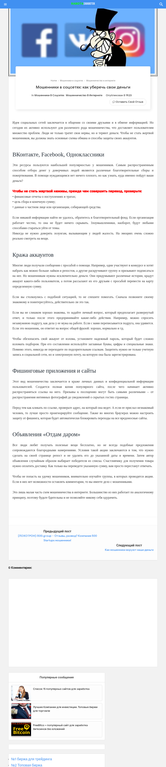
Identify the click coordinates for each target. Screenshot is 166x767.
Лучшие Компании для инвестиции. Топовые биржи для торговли (65, 695)
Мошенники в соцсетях (49, 95)
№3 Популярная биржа (30, 757)
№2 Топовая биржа (26, 751)
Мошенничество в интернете (84, 95)
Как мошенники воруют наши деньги (129, 536)
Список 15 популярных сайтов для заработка (61, 675)
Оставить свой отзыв (129, 101)
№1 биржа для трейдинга (31, 745)
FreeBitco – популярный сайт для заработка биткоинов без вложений (60, 713)
